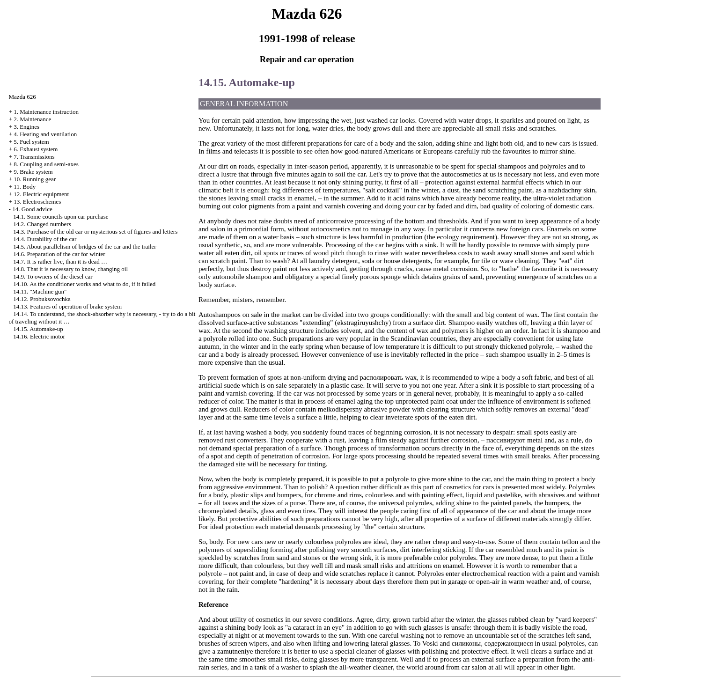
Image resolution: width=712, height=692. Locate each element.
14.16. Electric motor (39, 336)
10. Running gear (35, 179)
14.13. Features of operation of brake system (67, 306)
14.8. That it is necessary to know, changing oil (70, 268)
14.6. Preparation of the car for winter (59, 254)
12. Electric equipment (41, 194)
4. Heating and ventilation (45, 134)
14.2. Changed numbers (42, 224)
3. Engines (26, 126)
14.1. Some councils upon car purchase (60, 216)
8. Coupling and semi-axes (46, 164)
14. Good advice (32, 209)
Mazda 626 (22, 96)
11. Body (25, 186)
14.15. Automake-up (38, 328)
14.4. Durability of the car (44, 239)
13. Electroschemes (37, 201)
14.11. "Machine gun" (39, 291)
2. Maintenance (32, 119)
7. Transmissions (34, 156)
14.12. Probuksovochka (41, 298)
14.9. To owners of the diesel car (52, 276)
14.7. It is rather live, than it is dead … (60, 261)
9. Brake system (33, 171)
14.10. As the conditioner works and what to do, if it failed (84, 283)
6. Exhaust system (36, 149)
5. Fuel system (31, 141)
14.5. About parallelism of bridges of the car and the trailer (84, 246)
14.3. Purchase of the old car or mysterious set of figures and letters (95, 231)
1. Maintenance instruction (46, 111)
